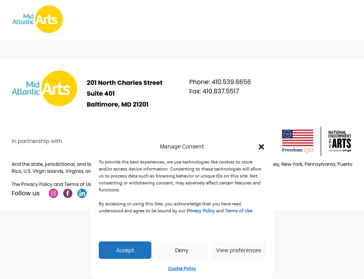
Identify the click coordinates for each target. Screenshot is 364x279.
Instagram (53, 193)
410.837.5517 (221, 91)
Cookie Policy (182, 268)
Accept (125, 250)
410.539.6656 (231, 82)
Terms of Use (238, 211)
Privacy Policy (201, 211)
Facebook (67, 193)
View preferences (238, 250)
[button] (261, 146)
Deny (181, 250)
